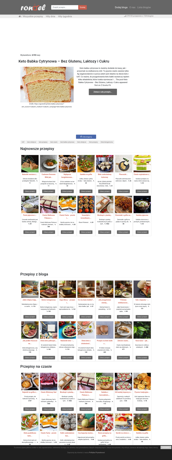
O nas (132, 7)
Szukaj (82, 7)
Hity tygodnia (65, 16)
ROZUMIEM (166, 447)
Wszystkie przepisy (33, 16)
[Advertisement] (86, 37)
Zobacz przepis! (30, 191)
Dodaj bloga (121, 7)
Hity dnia (50, 16)
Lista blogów (144, 7)
